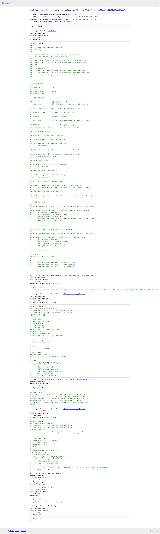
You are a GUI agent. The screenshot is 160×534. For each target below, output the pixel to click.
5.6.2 (73, 10)
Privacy (17, 531)
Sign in (156, 3)
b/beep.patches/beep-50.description (81, 275)
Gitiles (12, 531)
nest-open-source (38, 10)
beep (79, 10)
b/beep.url (52, 487)
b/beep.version (57, 506)
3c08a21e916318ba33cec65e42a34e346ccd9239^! (104, 10)
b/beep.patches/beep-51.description (81, 379)
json (156, 531)
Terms (23, 531)
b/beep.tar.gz (55, 474)
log (74, 14)
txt (151, 531)
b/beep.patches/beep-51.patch (74, 409)
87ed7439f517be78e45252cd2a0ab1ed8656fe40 (55, 21)
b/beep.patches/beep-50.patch (74, 294)
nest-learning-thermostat (58, 10)
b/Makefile (52, 31)
